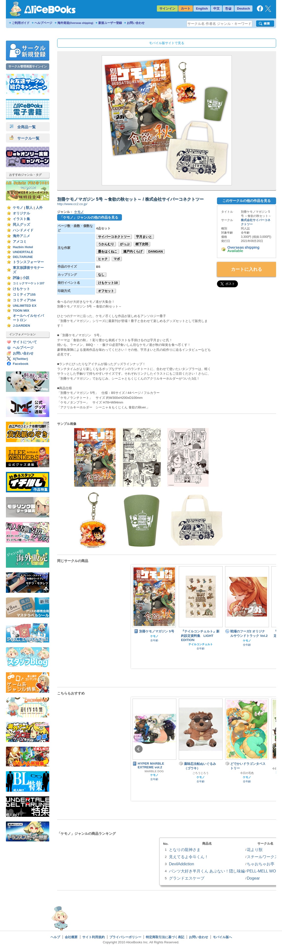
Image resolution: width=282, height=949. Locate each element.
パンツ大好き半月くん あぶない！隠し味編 (207, 871)
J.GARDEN (21, 325)
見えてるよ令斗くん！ (188, 856)
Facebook (20, 364)
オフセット (106, 291)
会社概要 (71, 937)
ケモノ (18, 207)
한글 (228, 8)
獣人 (29, 207)
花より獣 (255, 849)
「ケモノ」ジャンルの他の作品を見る (89, 217)
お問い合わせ (136, 23)
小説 (25, 278)
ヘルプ (55, 937)
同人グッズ (21, 224)
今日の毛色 (247, 773)
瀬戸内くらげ (132, 251)
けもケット (21, 289)
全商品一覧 (23, 127)
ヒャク (103, 259)
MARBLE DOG (154, 771)
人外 (39, 207)
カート (185, 8)
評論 (16, 278)
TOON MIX (21, 310)
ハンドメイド (23, 230)
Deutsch (243, 8)
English (202, 8)
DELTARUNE (23, 257)
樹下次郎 (141, 244)
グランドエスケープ (186, 878)
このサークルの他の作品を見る (246, 201)
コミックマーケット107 (28, 283)
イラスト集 (21, 219)
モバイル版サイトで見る (166, 43)
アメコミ (20, 241)
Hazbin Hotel (23, 247)
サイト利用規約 (93, 937)
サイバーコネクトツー (114, 237)
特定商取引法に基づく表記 (165, 937)
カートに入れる (246, 269)
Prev (139, 617)
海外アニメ (21, 236)
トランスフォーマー (28, 262)
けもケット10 (108, 283)
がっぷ (125, 244)
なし (101, 274)
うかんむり (106, 244)
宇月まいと (144, 237)
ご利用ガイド (21, 23)
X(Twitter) (20, 359)
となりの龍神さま (184, 849)
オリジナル (21, 213)
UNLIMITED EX (24, 305)
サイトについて (25, 342)
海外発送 (75, 23)
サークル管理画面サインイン (27, 66)
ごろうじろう (200, 773)
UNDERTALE (23, 252)
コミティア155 (24, 294)
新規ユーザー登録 (110, 23)
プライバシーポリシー (125, 937)
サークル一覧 (24, 138)
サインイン (167, 8)
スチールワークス (262, 856)
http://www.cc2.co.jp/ (72, 204)
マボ (117, 259)
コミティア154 (24, 300)
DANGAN (155, 251)
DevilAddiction (181, 864)
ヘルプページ (43, 23)
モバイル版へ (222, 937)
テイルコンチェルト (200, 644)
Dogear (253, 878)
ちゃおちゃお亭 (260, 864)
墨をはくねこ (107, 251)
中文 (216, 8)
